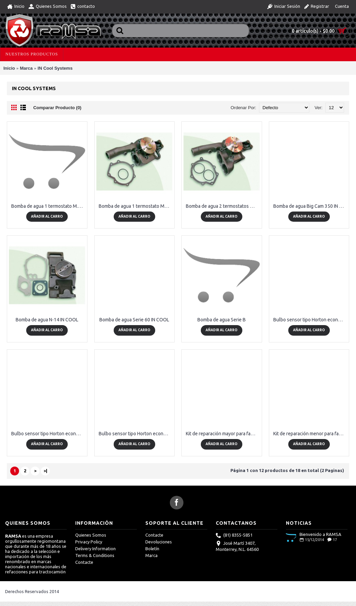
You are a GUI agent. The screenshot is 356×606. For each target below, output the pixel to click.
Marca (26, 68)
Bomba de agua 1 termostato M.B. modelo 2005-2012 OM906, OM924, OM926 (48, 206)
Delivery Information (95, 548)
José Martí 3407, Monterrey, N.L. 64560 (237, 546)
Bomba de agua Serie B (221, 319)
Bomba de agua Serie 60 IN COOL (134, 319)
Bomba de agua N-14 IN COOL (47, 319)
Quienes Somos (90, 535)
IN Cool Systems (55, 68)
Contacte (84, 562)
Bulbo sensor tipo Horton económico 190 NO (136, 433)
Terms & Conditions (94, 555)
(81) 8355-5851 (234, 536)
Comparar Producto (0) (57, 107)
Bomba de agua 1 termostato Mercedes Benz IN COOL (136, 206)
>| (45, 470)
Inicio (9, 68)
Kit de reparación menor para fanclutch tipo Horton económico (310, 433)
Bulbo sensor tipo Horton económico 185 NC (310, 319)
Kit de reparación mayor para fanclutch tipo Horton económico (223, 433)
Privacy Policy (88, 541)
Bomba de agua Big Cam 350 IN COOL (310, 206)
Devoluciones (158, 541)
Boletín (152, 548)
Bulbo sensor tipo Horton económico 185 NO (48, 433)
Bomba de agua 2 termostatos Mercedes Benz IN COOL (223, 206)
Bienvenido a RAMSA (320, 534)
